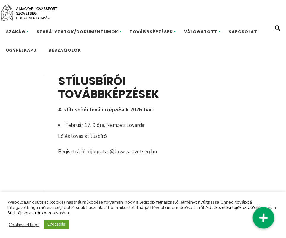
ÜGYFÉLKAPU (21, 50)
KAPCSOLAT (242, 32)
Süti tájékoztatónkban (29, 213)
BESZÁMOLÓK (64, 50)
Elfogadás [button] (56, 224)
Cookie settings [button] (24, 224)
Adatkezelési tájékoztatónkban (236, 207)
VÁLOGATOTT (200, 32)
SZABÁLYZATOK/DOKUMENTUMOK (77, 32)
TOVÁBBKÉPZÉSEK (151, 32)
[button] (263, 217)
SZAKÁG (16, 32)
